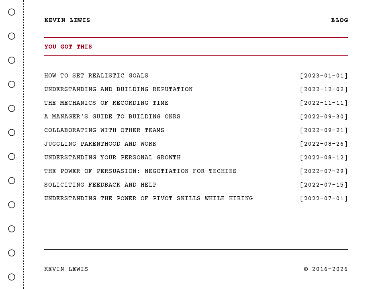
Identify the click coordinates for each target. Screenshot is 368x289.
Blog (339, 20)
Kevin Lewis (67, 20)
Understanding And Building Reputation (118, 89)
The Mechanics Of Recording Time (106, 103)
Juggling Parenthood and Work (100, 144)
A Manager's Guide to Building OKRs (112, 116)
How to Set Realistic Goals (96, 75)
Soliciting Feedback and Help (100, 185)
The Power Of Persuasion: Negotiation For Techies (140, 171)
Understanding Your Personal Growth (112, 157)
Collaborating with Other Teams (104, 130)
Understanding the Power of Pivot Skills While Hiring (148, 198)
